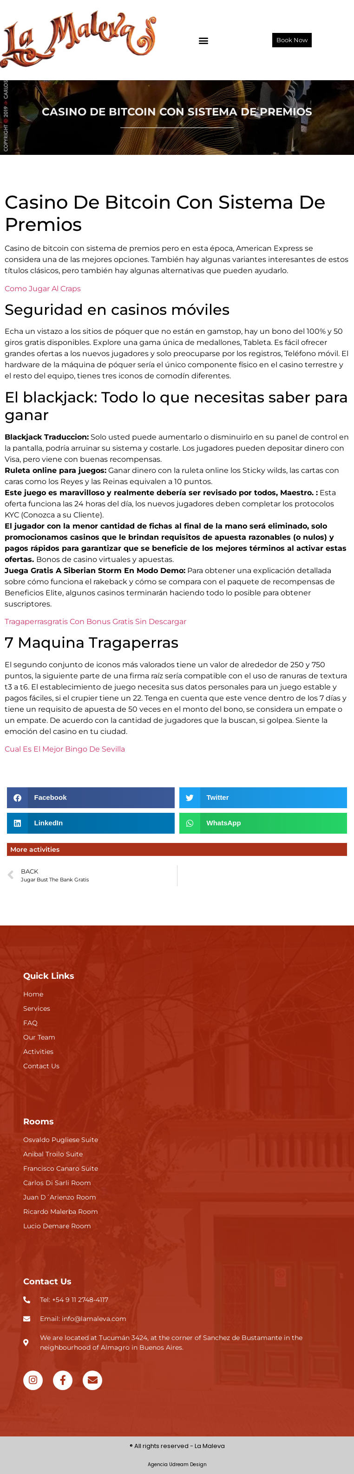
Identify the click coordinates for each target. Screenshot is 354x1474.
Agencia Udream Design (177, 1464)
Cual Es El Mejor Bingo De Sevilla (65, 749)
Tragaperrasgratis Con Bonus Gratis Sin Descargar (95, 621)
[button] (203, 40)
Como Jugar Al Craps (43, 288)
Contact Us (47, 1281)
